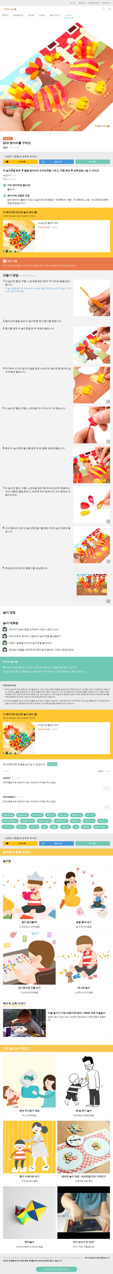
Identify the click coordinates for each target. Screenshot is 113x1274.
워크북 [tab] (31, 15)
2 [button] (54, 133)
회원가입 (81, 3)
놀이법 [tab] (68, 15)
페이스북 (52, 161)
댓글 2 (5, 147)
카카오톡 (15, 161)
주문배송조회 (93, 3)
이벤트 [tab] (42, 15)
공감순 (100, 771)
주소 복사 (93, 161)
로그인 (72, 3)
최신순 (107, 771)
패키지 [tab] (5, 15)
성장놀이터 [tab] (18, 15)
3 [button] (58, 133)
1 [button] (49, 133)
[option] (56, 74)
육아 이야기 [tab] (55, 15)
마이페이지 (106, 3)
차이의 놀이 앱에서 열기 (56, 1269)
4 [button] (63, 133)
